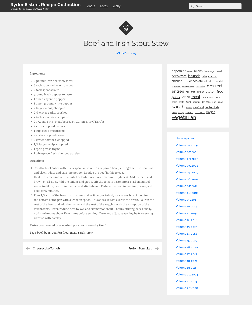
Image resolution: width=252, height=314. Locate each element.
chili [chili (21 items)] (186, 81)
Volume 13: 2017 (186, 227)
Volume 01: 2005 (126, 53)
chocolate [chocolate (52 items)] (196, 81)
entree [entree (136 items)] (178, 91)
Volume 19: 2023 (186, 267)
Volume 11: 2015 (186, 213)
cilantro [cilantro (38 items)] (208, 81)
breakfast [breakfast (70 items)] (179, 76)
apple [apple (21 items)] (189, 71)
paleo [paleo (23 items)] (174, 102)
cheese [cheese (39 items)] (212, 76)
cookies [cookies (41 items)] (200, 86)
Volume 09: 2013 (187, 199)
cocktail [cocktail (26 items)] (219, 81)
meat (73, 232)
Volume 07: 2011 (186, 186)
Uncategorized (185, 138)
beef (40, 232)
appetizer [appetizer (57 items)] (179, 71)
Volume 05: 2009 (187, 172)
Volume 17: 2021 (186, 254)
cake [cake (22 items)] (204, 76)
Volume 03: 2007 (187, 158)
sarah (81, 232)
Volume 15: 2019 (186, 240)
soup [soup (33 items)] (181, 112)
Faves (104, 6)
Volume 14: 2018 (186, 233)
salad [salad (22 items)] (220, 102)
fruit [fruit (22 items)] (193, 92)
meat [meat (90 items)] (195, 97)
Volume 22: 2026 (187, 288)
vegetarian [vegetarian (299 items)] (184, 117)
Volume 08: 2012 (187, 193)
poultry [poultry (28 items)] (196, 102)
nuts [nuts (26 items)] (217, 97)
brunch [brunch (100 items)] (194, 76)
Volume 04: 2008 (187, 165)
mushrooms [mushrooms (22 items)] (207, 97)
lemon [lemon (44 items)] (185, 97)
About (91, 6)
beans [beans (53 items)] (198, 71)
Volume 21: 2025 (186, 281)
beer (47, 232)
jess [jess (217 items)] (176, 96)
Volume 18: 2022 (187, 261)
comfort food (60, 232)
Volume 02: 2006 (187, 152)
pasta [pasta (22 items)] (181, 102)
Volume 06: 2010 (187, 179)
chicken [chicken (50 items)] (177, 81)
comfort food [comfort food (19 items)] (188, 87)
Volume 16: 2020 (187, 247)
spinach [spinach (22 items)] (189, 112)
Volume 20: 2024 (187, 274)
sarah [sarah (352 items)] (178, 106)
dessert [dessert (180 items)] (214, 86)
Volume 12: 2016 (186, 220)
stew (90, 232)
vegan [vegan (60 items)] (210, 112)
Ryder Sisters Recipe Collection (45, 4)
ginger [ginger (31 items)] (200, 91)
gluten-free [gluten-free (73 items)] (214, 91)
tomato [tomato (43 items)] (200, 112)
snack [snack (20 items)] (174, 112)
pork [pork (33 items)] (188, 101)
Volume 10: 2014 (186, 206)
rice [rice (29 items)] (214, 101)
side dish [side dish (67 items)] (212, 107)
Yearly (117, 6)
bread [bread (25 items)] (219, 71)
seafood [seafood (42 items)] (198, 107)
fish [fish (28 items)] (188, 92)
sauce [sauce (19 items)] (189, 108)
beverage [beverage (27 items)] (209, 71)
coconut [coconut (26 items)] (176, 86)
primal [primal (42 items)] (206, 101)
